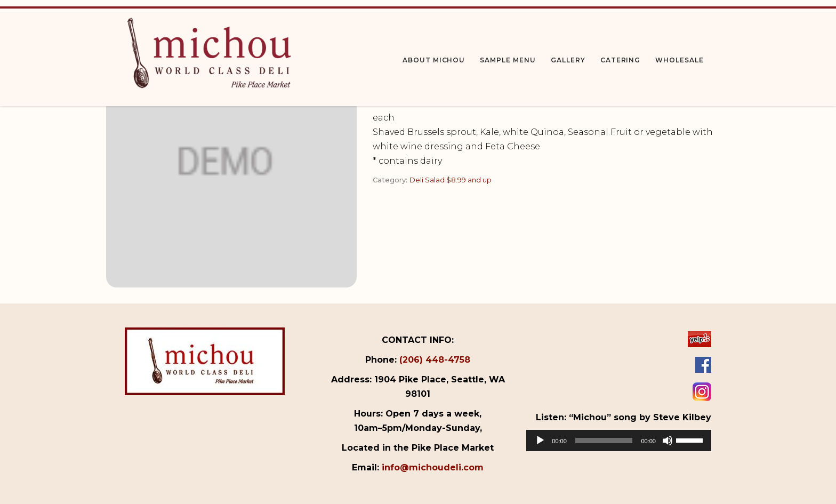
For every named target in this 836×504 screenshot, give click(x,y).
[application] (618, 440)
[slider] (604, 440)
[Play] (540, 440)
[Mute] (667, 440)
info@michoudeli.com (433, 467)
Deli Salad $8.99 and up (450, 179)
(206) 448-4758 (434, 360)
